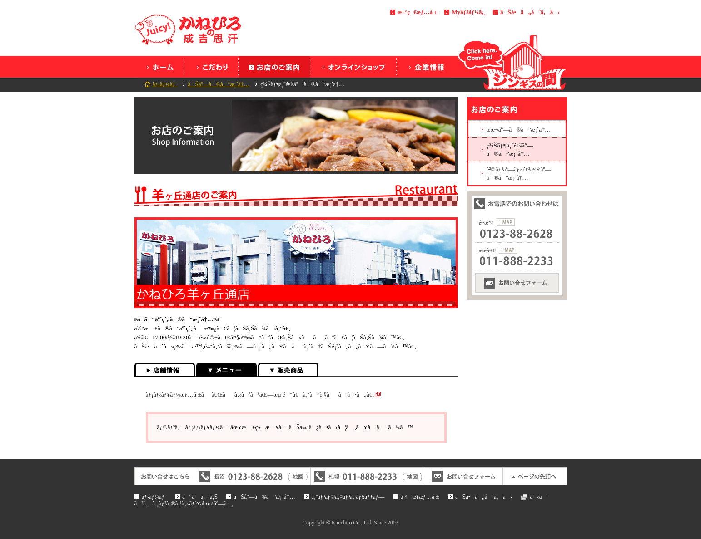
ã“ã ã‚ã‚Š (211, 67)
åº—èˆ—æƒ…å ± (164, 370)
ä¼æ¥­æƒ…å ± (425, 67)
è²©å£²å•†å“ (288, 370)
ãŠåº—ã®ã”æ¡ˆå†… (274, 67)
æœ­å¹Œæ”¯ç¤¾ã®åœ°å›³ (508, 250)
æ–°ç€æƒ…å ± (417, 12)
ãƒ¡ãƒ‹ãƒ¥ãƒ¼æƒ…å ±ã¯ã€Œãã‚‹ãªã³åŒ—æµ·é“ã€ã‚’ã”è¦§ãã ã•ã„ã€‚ (260, 394)
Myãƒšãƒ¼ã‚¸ (469, 12)
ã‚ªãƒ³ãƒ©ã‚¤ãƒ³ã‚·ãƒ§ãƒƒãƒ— (353, 67)
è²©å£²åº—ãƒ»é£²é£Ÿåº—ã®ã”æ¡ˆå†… (519, 173)
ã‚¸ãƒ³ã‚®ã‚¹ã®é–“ (512, 62)
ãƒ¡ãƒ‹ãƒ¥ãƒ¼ (226, 370)
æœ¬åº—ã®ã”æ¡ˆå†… (519, 129)
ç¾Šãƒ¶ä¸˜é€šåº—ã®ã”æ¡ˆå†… (510, 149)
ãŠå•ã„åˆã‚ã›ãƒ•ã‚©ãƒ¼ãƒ (517, 283)
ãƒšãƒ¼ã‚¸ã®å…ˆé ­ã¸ (535, 476)
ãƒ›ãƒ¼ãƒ (159, 67)
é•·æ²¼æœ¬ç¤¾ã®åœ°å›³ (506, 222)
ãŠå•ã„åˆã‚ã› (529, 12)
